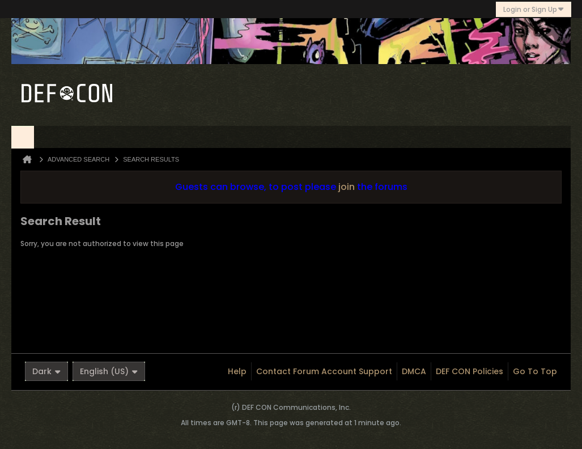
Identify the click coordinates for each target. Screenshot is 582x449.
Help (237, 371)
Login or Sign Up (533, 9)
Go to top (535, 371)
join (346, 186)
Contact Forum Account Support (324, 371)
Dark (46, 371)
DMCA (414, 371)
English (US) (109, 371)
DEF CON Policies (469, 371)
